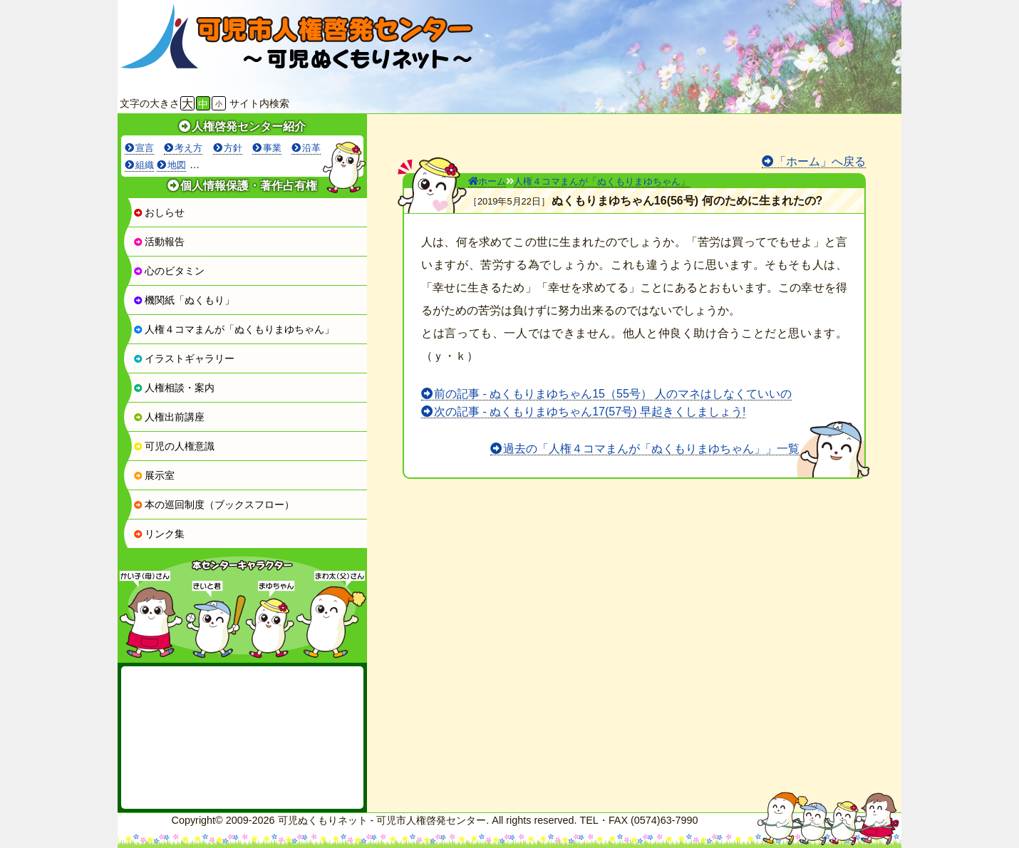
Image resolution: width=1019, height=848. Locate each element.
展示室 (154, 475)
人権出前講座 (169, 417)
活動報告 (159, 241)
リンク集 (159, 533)
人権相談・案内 (173, 387)
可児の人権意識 (173, 446)
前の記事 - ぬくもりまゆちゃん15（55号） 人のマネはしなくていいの (613, 394)
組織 (144, 165)
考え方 (188, 148)
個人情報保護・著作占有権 (248, 186)
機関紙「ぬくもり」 (183, 300)
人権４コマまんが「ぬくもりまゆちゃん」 (233, 329)
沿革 (311, 148)
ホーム (487, 181)
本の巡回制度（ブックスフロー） (213, 504)
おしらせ (159, 212)
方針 (233, 148)
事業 (272, 148)
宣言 (144, 148)
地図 (176, 165)
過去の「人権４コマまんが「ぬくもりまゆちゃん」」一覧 (651, 449)
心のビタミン (169, 270)
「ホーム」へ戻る (820, 161)
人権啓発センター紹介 (249, 126)
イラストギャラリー (183, 358)
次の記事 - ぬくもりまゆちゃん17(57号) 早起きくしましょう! (589, 411)
